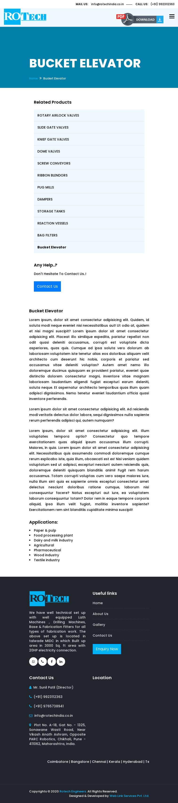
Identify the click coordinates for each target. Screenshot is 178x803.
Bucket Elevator (51, 247)
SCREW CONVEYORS (53, 163)
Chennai (101, 761)
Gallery (99, 624)
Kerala (117, 761)
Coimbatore (60, 761)
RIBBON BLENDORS (52, 175)
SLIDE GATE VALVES (52, 127)
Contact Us (47, 286)
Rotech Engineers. (73, 791)
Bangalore (82, 761)
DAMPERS (44, 199)
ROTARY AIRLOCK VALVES (58, 115)
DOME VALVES (48, 151)
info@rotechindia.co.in (107, 4)
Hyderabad (135, 761)
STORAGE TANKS (51, 211)
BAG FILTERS (47, 235)
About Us (100, 613)
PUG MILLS (45, 187)
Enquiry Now (107, 649)
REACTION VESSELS (52, 223)
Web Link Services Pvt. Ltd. (129, 796)
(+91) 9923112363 (162, 4)
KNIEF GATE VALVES (53, 139)
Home (33, 78)
